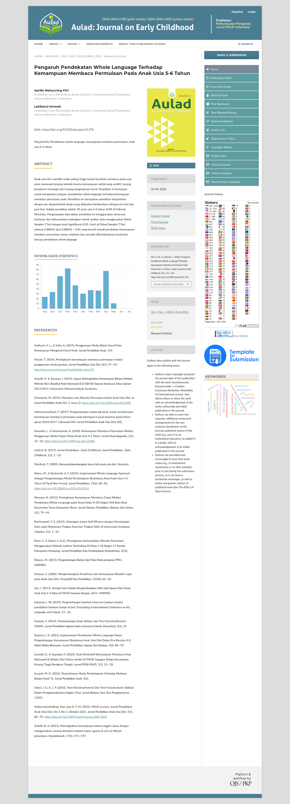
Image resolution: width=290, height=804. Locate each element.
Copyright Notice (219, 147)
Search (245, 44)
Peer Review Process (221, 112)
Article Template (219, 173)
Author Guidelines (219, 121)
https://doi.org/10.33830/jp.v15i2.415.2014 (61, 488)
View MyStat (241, 336)
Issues (73, 44)
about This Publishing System (142, 44)
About (54, 44)
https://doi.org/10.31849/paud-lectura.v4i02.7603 (75, 716)
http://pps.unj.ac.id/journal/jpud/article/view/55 (64, 369)
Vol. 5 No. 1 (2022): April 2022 (81, 56)
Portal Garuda (159, 222)
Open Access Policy (220, 138)
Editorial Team (217, 95)
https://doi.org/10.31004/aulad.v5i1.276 (68, 130)
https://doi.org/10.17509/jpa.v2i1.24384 (69, 441)
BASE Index (158, 228)
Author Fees (216, 155)
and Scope (218, 86)
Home (38, 44)
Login (252, 11)
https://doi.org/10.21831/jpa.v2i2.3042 (106, 402)
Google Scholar (160, 216)
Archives (52, 56)
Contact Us (215, 130)
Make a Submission (231, 55)
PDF (155, 165)
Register (237, 11)
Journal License (218, 164)
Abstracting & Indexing (223, 181)
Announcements (99, 44)
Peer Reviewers (218, 104)
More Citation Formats (168, 284)
